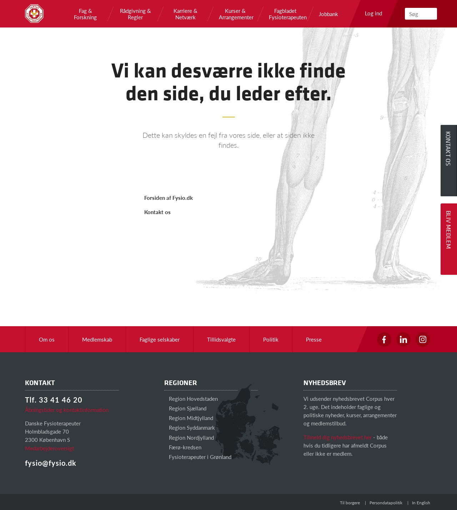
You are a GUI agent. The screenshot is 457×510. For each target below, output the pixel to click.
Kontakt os (157, 212)
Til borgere (350, 503)
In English (421, 503)
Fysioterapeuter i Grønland (197, 456)
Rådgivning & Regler (135, 13)
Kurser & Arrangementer (235, 13)
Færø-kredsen (182, 447)
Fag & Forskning (85, 13)
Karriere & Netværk (185, 13)
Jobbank (328, 14)
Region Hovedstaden (191, 398)
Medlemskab (97, 339)
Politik (270, 339)
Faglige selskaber (160, 339)
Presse (314, 339)
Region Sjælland (185, 408)
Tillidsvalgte (221, 339)
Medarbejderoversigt (49, 448)
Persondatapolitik (386, 503)
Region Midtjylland (188, 417)
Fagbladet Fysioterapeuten (285, 13)
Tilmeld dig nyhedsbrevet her (337, 437)
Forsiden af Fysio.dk (168, 197)
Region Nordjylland (189, 437)
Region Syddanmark (189, 427)
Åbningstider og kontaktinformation (67, 409)
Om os (47, 339)
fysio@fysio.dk (50, 463)
